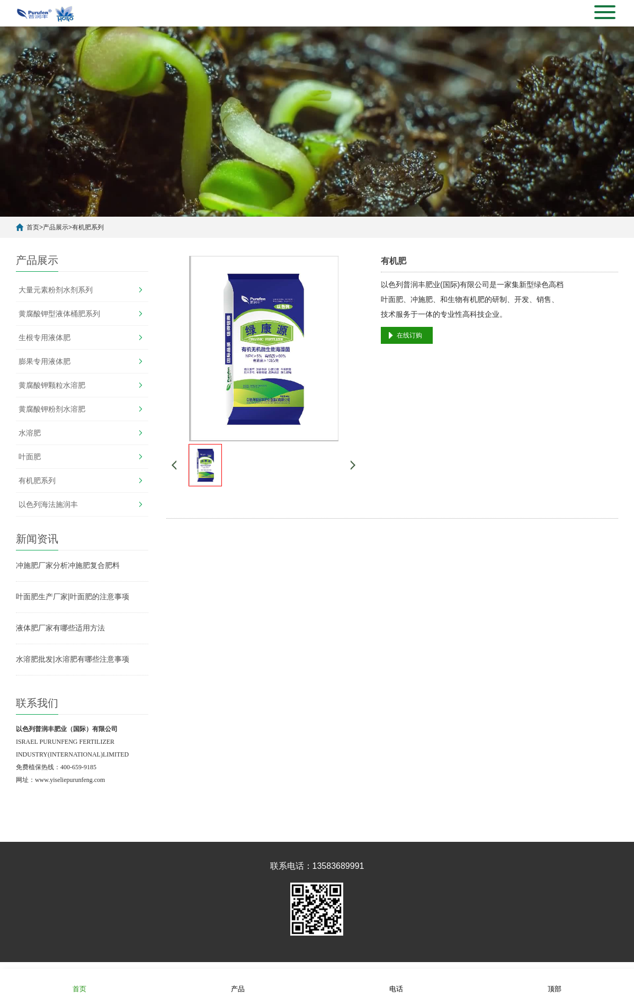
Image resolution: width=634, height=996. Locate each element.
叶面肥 (30, 456)
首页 (32, 227)
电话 (396, 982)
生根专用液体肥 (44, 337)
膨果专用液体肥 (44, 361)
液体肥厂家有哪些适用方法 (60, 628)
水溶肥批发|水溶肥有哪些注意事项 (72, 659)
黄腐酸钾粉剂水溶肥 (52, 409)
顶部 (554, 982)
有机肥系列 (88, 227)
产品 (238, 982)
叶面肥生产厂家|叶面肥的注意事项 (72, 596)
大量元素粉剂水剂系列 (56, 290)
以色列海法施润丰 (48, 504)
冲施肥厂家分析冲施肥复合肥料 (68, 565)
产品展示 (55, 227)
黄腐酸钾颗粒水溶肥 (52, 385)
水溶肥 (30, 433)
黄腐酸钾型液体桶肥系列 (59, 313)
